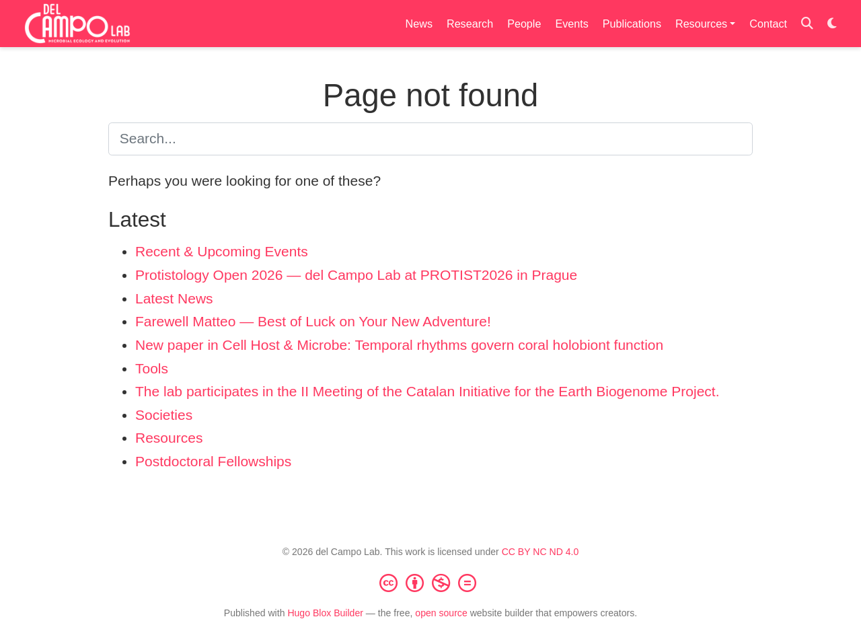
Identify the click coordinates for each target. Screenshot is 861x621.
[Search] (807, 24)
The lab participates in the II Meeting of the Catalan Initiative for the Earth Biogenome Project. (427, 391)
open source (441, 613)
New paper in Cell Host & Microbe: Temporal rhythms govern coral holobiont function (399, 345)
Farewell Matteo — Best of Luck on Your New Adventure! (313, 321)
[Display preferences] (832, 24)
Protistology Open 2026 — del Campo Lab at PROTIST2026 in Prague (356, 275)
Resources (168, 437)
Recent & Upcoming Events (221, 251)
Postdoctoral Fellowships (213, 461)
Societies (163, 415)
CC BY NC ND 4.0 (540, 551)
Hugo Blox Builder (325, 613)
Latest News (174, 298)
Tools (151, 368)
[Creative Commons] (430, 582)
